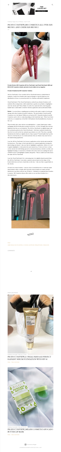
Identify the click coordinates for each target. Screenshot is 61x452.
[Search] (52, 4)
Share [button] (9, 242)
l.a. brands (25, 245)
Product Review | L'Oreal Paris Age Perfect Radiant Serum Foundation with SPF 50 (29, 357)
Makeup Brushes (38, 245)
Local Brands (31, 245)
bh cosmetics (20, 245)
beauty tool (13, 245)
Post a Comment (15, 362)
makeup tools (46, 245)
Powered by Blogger (30, 444)
